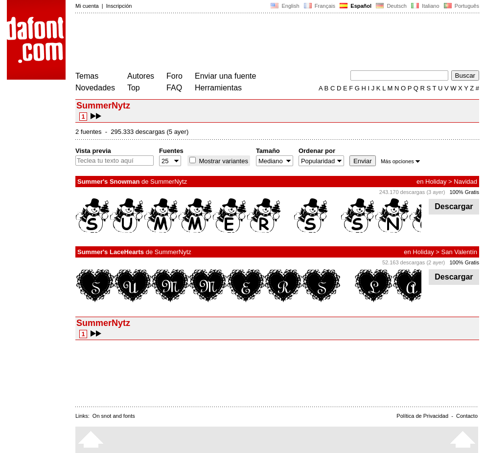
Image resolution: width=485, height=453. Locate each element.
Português (460, 6)
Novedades (95, 88)
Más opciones (400, 161)
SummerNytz (168, 181)
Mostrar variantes (222, 161)
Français (319, 6)
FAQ (174, 88)
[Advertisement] (253, 43)
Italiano (425, 6)
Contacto (467, 416)
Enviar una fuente (225, 76)
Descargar (454, 206)
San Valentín (459, 252)
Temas (86, 76)
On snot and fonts (113, 416)
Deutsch (391, 6)
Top (133, 88)
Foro (174, 76)
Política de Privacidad (422, 416)
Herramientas (218, 88)
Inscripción (119, 6)
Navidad (465, 181)
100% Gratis (464, 192)
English (284, 6)
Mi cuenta (87, 6)
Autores (140, 76)
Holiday (435, 181)
